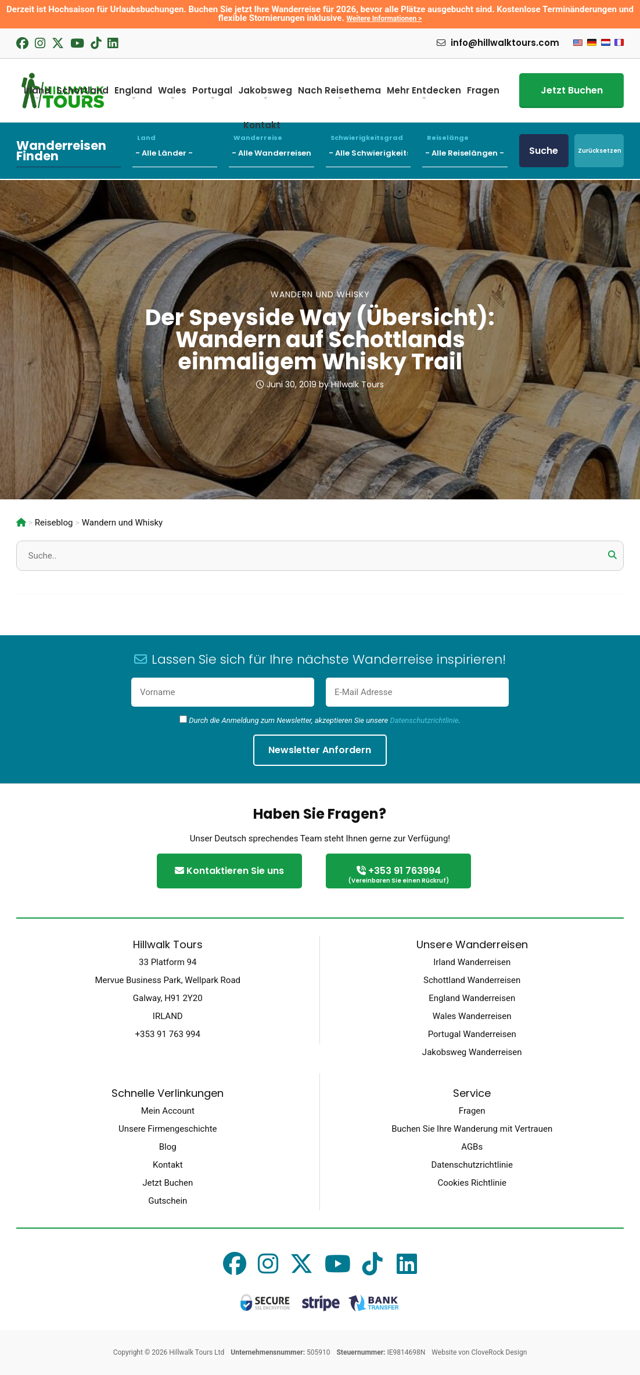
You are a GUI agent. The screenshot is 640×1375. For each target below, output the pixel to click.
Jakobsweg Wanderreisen (472, 1052)
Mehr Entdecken (424, 94)
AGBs (472, 1147)
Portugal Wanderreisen (472, 1034)
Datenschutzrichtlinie (424, 720)
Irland (37, 94)
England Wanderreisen (472, 998)
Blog (168, 1147)
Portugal (212, 94)
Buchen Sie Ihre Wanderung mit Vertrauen (471, 1129)
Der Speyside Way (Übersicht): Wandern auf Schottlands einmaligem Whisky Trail (320, 339)
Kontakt (168, 1165)
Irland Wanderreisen (471, 962)
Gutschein (167, 1201)
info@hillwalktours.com (498, 43)
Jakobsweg (265, 94)
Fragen (483, 90)
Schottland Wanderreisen (471, 980)
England (133, 94)
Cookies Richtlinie (471, 1183)
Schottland (82, 94)
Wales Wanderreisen (472, 1016)
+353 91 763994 (398, 875)
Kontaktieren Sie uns (229, 870)
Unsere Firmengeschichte (167, 1129)
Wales (172, 94)
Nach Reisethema (339, 94)
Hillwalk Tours (357, 384)
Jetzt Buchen (572, 90)
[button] (612, 555)
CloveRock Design (499, 1352)
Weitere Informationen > (384, 19)
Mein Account (168, 1111)
